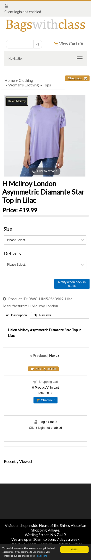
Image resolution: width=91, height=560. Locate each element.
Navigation (15, 58)
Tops (47, 85)
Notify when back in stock (72, 283)
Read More (41, 555)
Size (8, 229)
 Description (16, 315)
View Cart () (68, 43)
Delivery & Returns (54, 543)
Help (32, 543)
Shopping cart (48, 381)
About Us (17, 543)
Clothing (26, 80)
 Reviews (42, 315)
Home (9, 80)
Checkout (45, 400)
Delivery (13, 253)
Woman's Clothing (23, 85)
